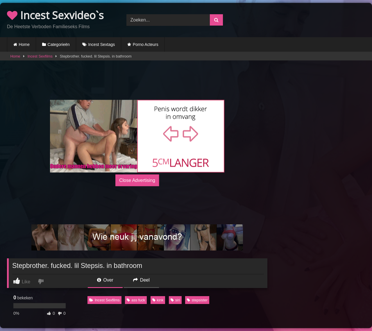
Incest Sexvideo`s (55, 15)
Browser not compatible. (305, 19)
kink (158, 300)
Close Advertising (137, 180)
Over (105, 280)
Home (24, 44)
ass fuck (136, 300)
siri (175, 300)
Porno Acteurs (145, 44)
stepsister (197, 300)
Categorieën (59, 44)
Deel (141, 280)
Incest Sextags (101, 44)
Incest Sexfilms (40, 56)
